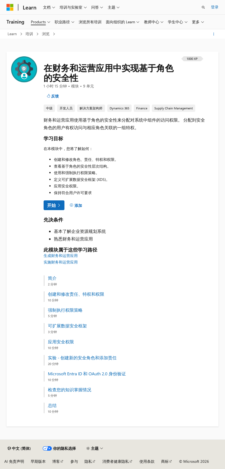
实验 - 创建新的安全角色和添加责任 (82, 357)
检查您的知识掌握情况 (69, 389)
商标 (165, 461)
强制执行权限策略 (65, 310)
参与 (74, 461)
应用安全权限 (61, 341)
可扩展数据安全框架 (67, 325)
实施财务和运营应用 (61, 262)
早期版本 (38, 461)
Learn (13, 33)
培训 (29, 33)
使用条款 (147, 461)
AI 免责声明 (14, 461)
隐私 (88, 461)
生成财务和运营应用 (61, 255)
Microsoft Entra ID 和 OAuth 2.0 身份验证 (87, 373)
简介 (52, 278)
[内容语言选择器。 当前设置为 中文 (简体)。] (19, 448)
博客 (56, 461)
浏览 (46, 33)
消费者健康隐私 (115, 461)
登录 (215, 6)
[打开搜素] (203, 7)
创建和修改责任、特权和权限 (76, 294)
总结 (52, 405)
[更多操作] (214, 34)
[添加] (76, 205)
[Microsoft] (10, 7)
